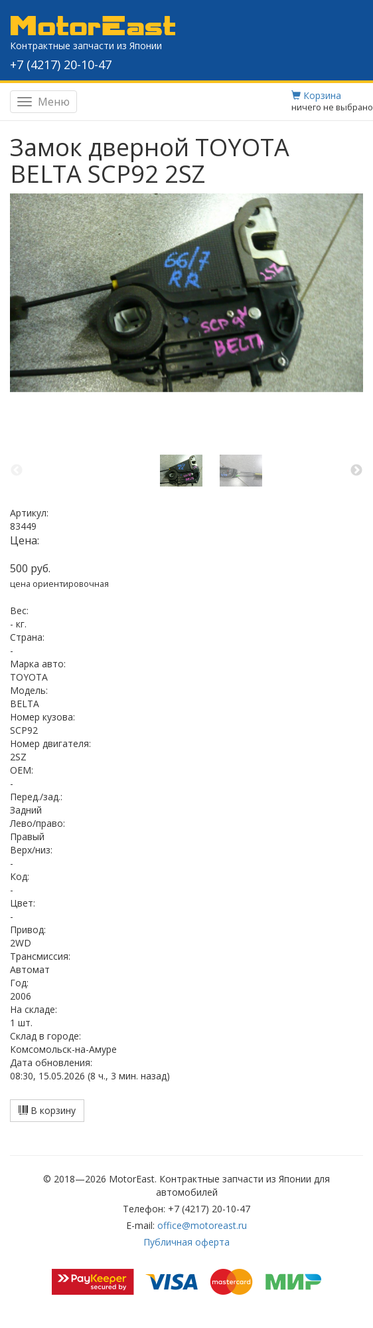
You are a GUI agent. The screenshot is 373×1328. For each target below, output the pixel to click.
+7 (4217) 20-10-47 (61, 64)
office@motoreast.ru (202, 1225)
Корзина (316, 95)
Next (356, 470)
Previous (16, 470)
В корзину (47, 1110)
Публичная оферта (186, 1242)
